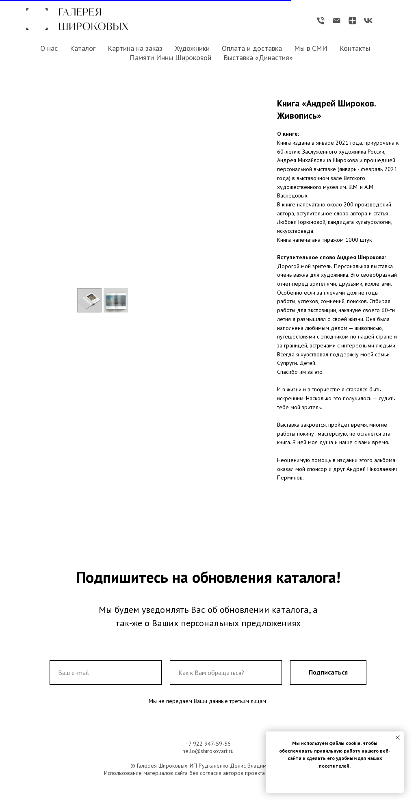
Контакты (355, 48)
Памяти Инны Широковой (170, 57)
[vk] (368, 20)
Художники (192, 48)
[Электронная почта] (337, 20)
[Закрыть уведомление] (398, 737)
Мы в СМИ (310, 48)
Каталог (82, 48)
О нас (49, 48)
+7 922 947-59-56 (208, 743)
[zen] (352, 20)
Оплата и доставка (252, 48)
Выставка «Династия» (258, 57)
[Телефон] (321, 20)
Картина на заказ (135, 48)
